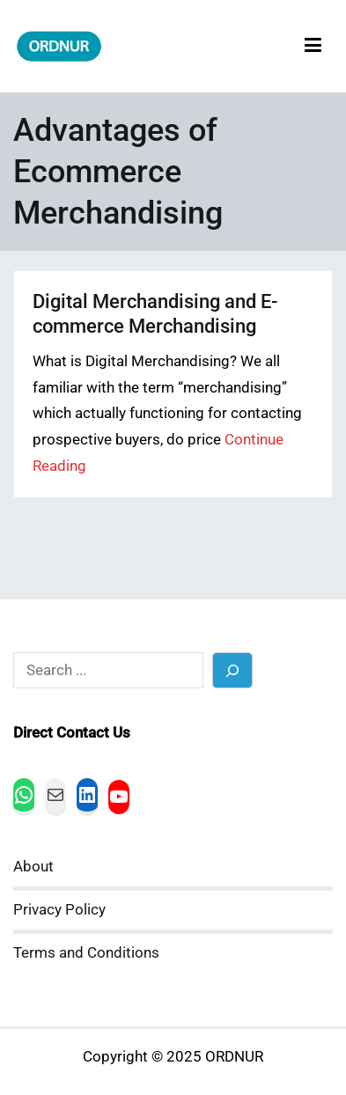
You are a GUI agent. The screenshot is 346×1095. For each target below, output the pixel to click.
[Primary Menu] (313, 46)
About (33, 866)
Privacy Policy (59, 909)
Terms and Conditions (86, 952)
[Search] (233, 670)
